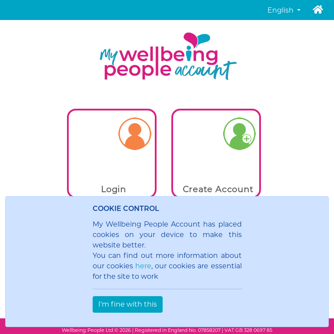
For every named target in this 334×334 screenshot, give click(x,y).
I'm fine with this (127, 304)
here (143, 266)
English (281, 10)
